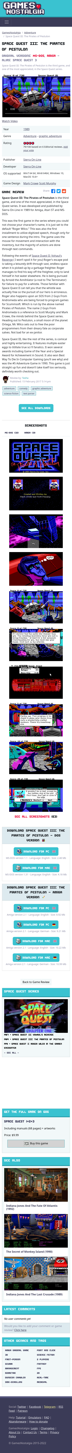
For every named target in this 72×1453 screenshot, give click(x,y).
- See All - (11, 1052)
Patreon (22, 1411)
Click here (20, 1330)
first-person (12, 1359)
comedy (23, 388)
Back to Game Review (36, 982)
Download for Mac (36, 868)
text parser (28, 393)
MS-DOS (38, 56)
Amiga (51, 56)
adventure (9, 388)
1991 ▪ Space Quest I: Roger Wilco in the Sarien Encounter (33, 1046)
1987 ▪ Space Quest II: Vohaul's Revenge (29, 1034)
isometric (10, 1373)
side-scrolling (13, 1382)
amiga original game (17, 1350)
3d (6, 1355)
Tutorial (20, 1417)
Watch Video (10, 121)
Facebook (35, 1407)
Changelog (47, 1428)
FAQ (46, 1417)
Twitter (21, 1407)
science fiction (11, 393)
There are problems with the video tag (36, 96)
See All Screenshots (32, 816)
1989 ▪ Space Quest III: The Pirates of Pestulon (34, 1039)
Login (34, 1428)
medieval (42, 1382)
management (12, 1368)
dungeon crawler (15, 1377)
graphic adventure (50, 136)
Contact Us (30, 1432)
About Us (14, 1432)
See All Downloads (36, 408)
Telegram (50, 1407)
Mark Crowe (31, 183)
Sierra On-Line (32, 159)
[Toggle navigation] (6, 22)
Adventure (30, 32)
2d (38, 1373)
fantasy (41, 1364)
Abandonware (17, 1421)
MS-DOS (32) (12, 432)
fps (39, 1368)
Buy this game (36, 1143)
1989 (26, 129)
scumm (9, 1364)
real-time (43, 1377)
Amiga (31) (29, 432)
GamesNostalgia (11, 32)
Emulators (34, 1417)
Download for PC (36, 851)
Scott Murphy (47, 183)
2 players (43, 1359)
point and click (46, 1350)
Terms (43, 1432)
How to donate (38, 1421)
